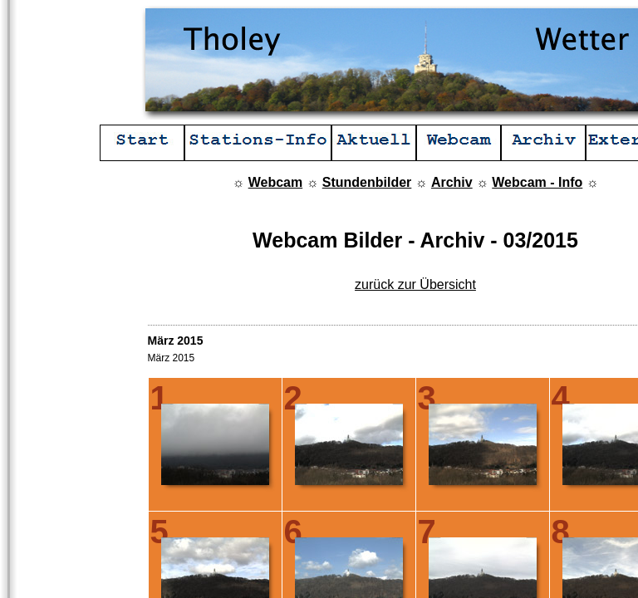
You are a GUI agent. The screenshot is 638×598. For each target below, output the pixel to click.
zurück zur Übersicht (415, 284)
